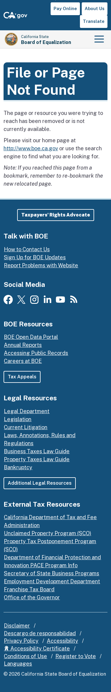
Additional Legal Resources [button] (40, 483)
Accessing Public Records (36, 353)
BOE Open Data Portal (31, 337)
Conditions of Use (25, 656)
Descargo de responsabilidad (40, 633)
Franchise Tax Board (29, 589)
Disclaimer (17, 626)
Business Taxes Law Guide (37, 451)
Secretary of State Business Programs (51, 573)
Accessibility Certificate (37, 648)
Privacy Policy (21, 641)
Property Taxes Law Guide (37, 459)
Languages (18, 664)
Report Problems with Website (41, 265)
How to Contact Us (27, 249)
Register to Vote (75, 656)
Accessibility (62, 641)
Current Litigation (25, 427)
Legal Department (26, 411)
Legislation (17, 419)
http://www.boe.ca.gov (31, 148)
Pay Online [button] (65, 8)
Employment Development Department (52, 581)
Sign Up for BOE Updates (35, 257)
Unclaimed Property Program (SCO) (47, 533)
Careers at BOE (23, 361)
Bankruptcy (18, 467)
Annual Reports (23, 345)
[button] (55, 215)
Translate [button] (93, 21)
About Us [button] (94, 8)
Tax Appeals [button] (22, 377)
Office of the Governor (32, 597)
